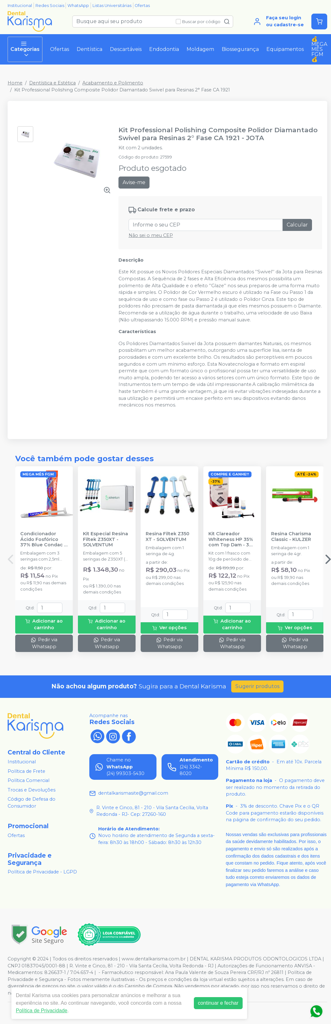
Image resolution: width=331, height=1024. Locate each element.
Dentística (89, 49)
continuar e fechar (218, 1003)
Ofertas (142, 5)
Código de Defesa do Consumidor (31, 803)
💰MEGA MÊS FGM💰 (319, 49)
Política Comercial (28, 780)
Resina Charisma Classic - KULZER (291, 536)
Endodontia (164, 49)
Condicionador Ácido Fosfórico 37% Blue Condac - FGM (43, 539)
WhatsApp (78, 5)
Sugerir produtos (257, 686)
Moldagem (200, 49)
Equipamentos (285, 49)
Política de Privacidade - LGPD (42, 872)
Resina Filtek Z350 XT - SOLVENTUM (167, 536)
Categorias (25, 49)
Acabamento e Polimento (112, 83)
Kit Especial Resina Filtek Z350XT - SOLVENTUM (105, 539)
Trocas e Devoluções (31, 790)
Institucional (20, 5)
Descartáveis (126, 49)
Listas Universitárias (111, 5)
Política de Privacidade (41, 1010)
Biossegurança (240, 49)
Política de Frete (26, 771)
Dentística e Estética (52, 83)
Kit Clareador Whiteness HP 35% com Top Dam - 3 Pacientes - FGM (230, 539)
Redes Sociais (49, 5)
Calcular (297, 225)
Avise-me (134, 182)
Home (15, 83)
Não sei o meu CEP (151, 235)
